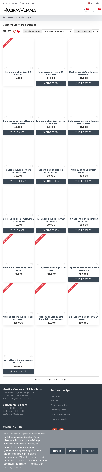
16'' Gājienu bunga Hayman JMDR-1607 (51, 220)
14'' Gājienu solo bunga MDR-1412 (50, 269)
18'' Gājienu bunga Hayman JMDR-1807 (83, 220)
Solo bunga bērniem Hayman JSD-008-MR (51, 122)
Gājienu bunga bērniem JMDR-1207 (83, 171)
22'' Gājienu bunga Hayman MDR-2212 (83, 318)
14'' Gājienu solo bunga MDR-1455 (18, 269)
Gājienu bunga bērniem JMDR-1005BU (18, 171)
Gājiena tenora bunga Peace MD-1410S (84, 269)
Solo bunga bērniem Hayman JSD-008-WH (83, 122)
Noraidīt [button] (57, 451)
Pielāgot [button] (73, 451)
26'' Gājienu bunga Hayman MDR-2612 (18, 361)
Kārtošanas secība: (32, 31)
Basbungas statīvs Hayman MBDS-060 (83, 73)
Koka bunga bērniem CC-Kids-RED (51, 73)
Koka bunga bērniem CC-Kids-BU (18, 73)
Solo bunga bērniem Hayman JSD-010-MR (18, 220)
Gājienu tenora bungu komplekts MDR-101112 (51, 318)
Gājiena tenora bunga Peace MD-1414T (18, 318)
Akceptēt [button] (90, 451)
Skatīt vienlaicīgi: (82, 31)
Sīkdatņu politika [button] (12, 467)
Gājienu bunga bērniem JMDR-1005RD (51, 171)
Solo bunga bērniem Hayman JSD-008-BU (18, 122)
